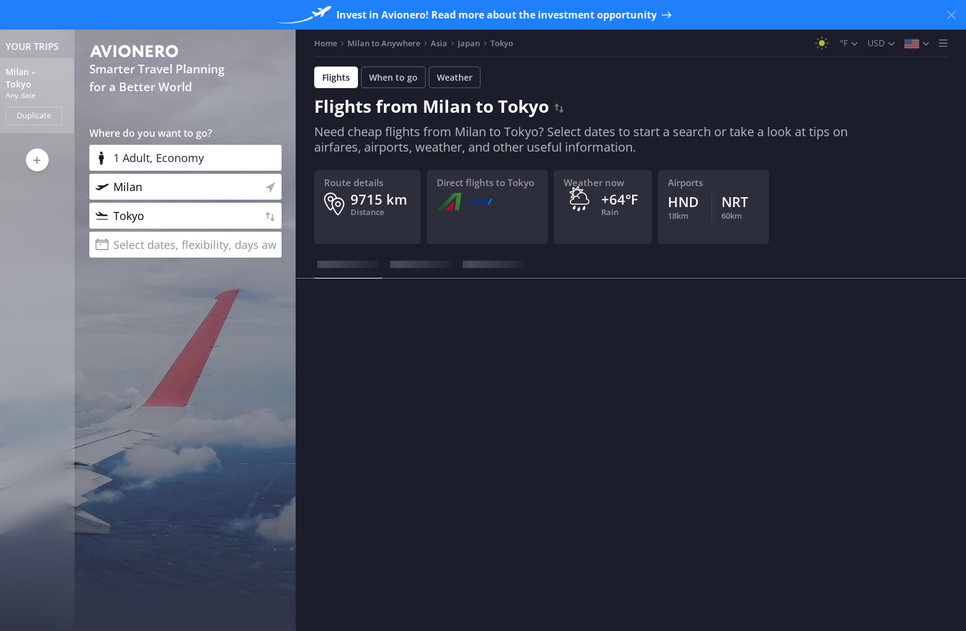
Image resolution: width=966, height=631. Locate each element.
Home (325, 43)
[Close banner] (951, 14)
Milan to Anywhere (383, 43)
